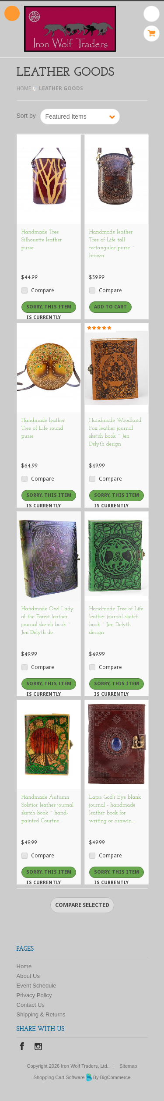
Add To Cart (110, 307)
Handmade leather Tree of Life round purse (43, 428)
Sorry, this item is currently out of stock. (48, 308)
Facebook (22, 1047)
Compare (42, 290)
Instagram (38, 1047)
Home (24, 88)
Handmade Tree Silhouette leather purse (41, 240)
